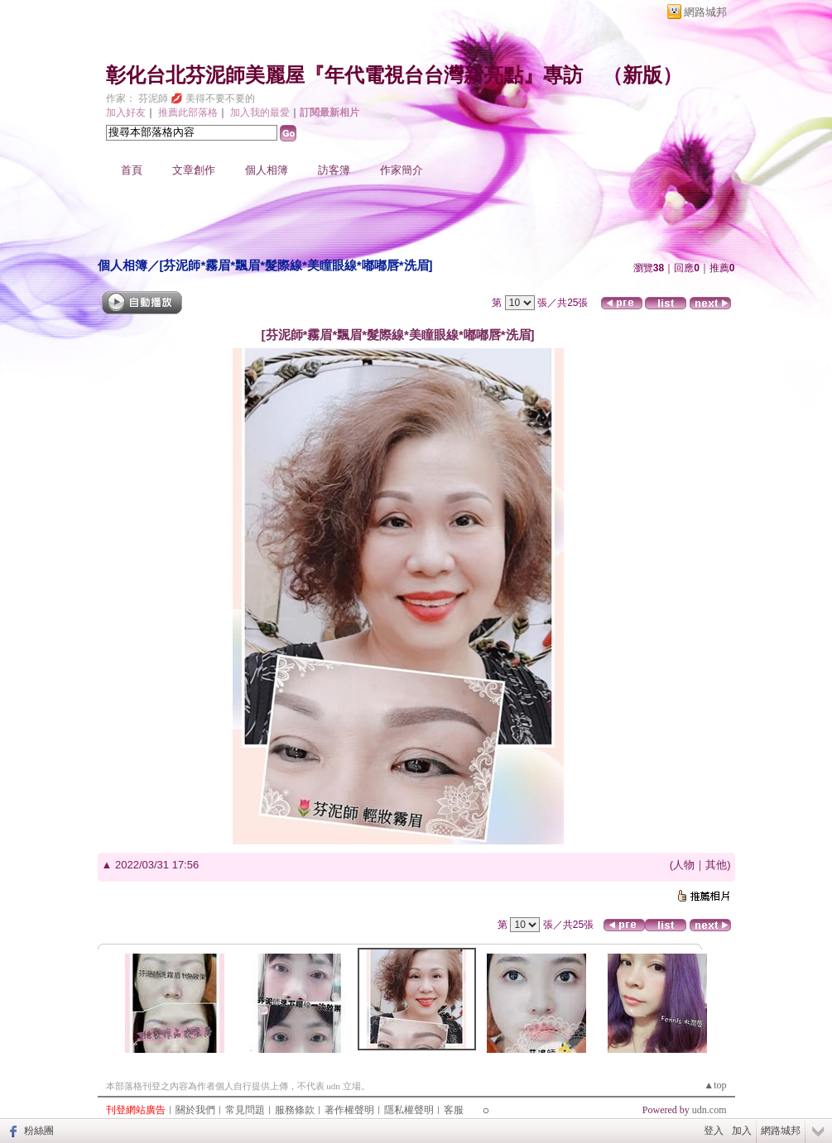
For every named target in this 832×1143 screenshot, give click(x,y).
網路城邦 (705, 12)
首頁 (131, 170)
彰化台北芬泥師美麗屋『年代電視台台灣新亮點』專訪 (344, 75)
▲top (715, 1085)
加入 (742, 1130)
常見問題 (245, 1110)
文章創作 (193, 170)
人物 (684, 864)
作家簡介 (401, 170)
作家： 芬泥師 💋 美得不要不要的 (180, 98)
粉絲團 (39, 1130)
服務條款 (295, 1110)
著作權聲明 (349, 1110)
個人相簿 (266, 170)
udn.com (709, 1110)
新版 (642, 75)
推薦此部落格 (188, 112)
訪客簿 (334, 170)
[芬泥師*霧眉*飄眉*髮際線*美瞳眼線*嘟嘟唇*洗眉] (296, 265)
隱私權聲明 (409, 1110)
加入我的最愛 (260, 112)
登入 (714, 1130)
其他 (716, 864)
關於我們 (195, 1110)
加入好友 (126, 112)
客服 (454, 1110)
